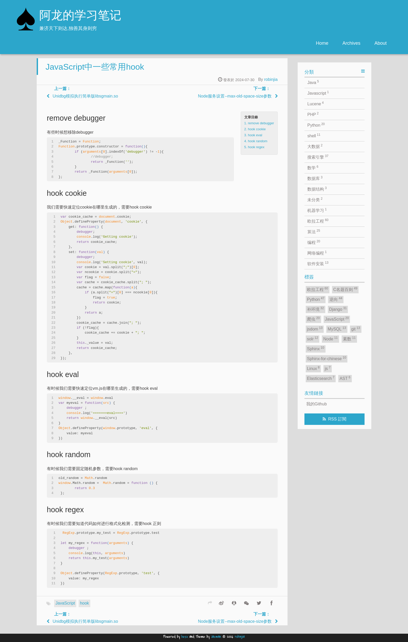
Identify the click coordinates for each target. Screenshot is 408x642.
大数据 (314, 146)
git (355, 328)
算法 (313, 231)
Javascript (318, 92)
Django (338, 309)
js (327, 368)
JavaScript (65, 607)
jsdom (315, 328)
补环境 (315, 309)
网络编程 (317, 252)
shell (313, 135)
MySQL (337, 328)
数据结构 (317, 188)
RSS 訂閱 (337, 419)
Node (330, 338)
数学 (312, 167)
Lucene (315, 103)
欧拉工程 (317, 220)
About (380, 43)
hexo (184, 636)
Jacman (216, 636)
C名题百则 (345, 289)
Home (322, 43)
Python (316, 124)
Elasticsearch (320, 378)
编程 (313, 242)
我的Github (316, 404)
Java (313, 82)
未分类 (314, 199)
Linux (313, 368)
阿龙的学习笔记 (80, 16)
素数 (349, 338)
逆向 (335, 299)
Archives (351, 43)
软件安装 (317, 263)
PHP (312, 114)
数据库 (314, 178)
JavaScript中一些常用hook (95, 71)
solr (312, 338)
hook (84, 607)
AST (345, 378)
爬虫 (313, 318)
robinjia (271, 83)
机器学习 (317, 210)
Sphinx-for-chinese (326, 358)
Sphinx (315, 348)
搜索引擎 (317, 156)
